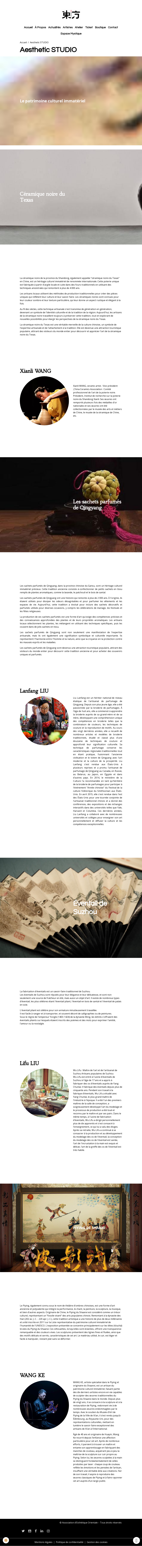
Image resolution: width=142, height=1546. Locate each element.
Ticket (89, 27)
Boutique (100, 27)
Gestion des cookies (97, 1542)
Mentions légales (43, 1542)
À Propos (40, 27)
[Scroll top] (136, 1540)
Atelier (79, 27)
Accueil (28, 27)
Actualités (54, 27)
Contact (113, 27)
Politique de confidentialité (69, 1542)
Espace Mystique (71, 33)
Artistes (68, 27)
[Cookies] (6, 1540)
